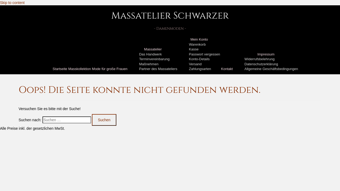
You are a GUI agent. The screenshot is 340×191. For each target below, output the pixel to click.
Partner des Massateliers (158, 69)
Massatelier (153, 49)
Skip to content (12, 3)
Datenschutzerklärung (261, 64)
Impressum (265, 54)
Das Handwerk (150, 54)
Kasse (193, 49)
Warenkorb (197, 44)
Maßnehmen (149, 64)
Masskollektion (79, 69)
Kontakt (227, 69)
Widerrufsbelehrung (259, 59)
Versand (195, 64)
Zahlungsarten (200, 69)
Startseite (60, 69)
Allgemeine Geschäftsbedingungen (271, 69)
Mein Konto (199, 39)
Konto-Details (199, 59)
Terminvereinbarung (154, 59)
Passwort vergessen (204, 54)
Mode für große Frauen (110, 69)
